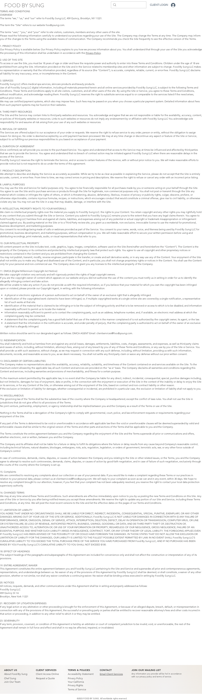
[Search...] (127, 5)
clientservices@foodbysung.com (114, 333)
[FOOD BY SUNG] (24, 5)
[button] (146, 670)
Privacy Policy (93, 52)
